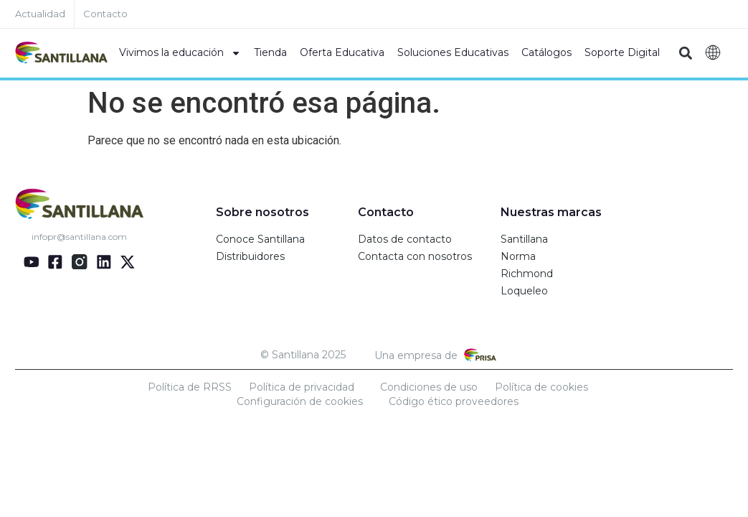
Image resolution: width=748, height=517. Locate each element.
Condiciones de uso (429, 387)
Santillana (524, 239)
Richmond (527, 273)
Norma (518, 256)
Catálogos (546, 52)
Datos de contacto (405, 239)
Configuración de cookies (300, 401)
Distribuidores (250, 256)
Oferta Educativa (342, 52)
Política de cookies (541, 387)
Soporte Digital (622, 52)
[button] (685, 53)
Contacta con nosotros (415, 256)
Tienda (270, 52)
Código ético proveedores (454, 401)
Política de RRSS (190, 387)
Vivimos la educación (180, 53)
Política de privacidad (301, 387)
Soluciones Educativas (452, 52)
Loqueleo (524, 290)
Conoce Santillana (260, 239)
